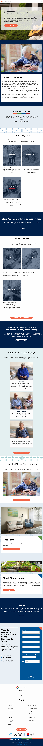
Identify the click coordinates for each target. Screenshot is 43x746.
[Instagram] (21, 700)
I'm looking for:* (25, 649)
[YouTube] (23, 700)
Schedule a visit (11, 25)
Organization (32, 717)
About (8, 590)
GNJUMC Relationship (32, 722)
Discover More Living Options (21, 317)
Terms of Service (25, 742)
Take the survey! (21, 341)
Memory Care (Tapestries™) (32, 708)
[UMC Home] (6, 1)
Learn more (21, 616)
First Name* (24, 630)
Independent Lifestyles (32, 705)
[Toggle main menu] (41, 1)
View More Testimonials (21, 452)
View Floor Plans (11, 549)
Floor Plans (11, 718)
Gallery (11, 717)
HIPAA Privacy (31, 720)
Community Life (11, 703)
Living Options (32, 703)
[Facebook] (19, 700)
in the (23, 661)
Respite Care (32, 711)
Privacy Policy (18, 742)
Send (31, 676)
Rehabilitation (31, 713)
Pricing (11, 720)
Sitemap (25, 744)
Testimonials (11, 710)
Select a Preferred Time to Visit (29, 654)
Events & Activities (11, 708)
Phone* (23, 644)
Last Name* (24, 635)
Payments (11, 726)
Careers (11, 723)
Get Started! (21, 228)
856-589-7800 (21, 696)
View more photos (21, 500)
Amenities (11, 705)
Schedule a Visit (21, 729)
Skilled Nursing (31, 710)
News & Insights (11, 724)
